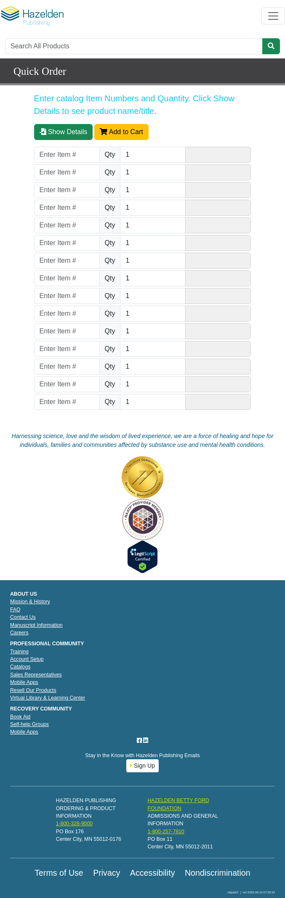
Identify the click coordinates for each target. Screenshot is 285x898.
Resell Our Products (33, 690)
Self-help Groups (29, 724)
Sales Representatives (36, 675)
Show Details (64, 131)
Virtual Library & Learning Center (47, 698)
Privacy (106, 872)
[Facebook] (140, 740)
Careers (19, 633)
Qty (110, 154)
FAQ (15, 610)
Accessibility (152, 872)
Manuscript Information (36, 625)
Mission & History (30, 602)
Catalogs (20, 667)
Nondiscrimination (217, 872)
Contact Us (23, 617)
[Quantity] (153, 155)
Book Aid (20, 717)
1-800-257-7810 (165, 832)
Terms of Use (59, 872)
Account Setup (27, 659)
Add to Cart (121, 131)
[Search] (134, 46)
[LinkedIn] (145, 740)
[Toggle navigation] (273, 16)
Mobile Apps (24, 682)
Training (19, 652)
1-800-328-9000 (74, 824)
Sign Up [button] (142, 765)
